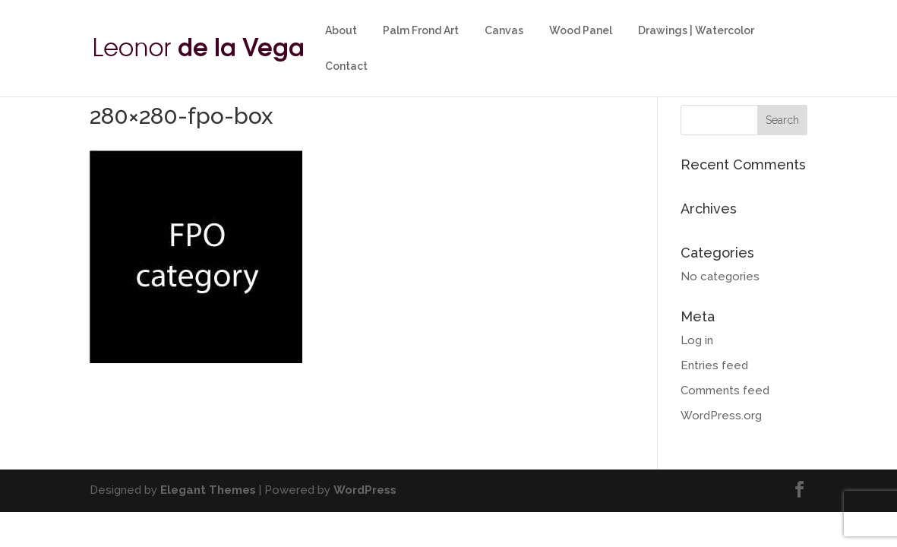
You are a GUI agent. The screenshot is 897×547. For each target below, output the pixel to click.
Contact (346, 66)
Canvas (504, 30)
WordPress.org (721, 415)
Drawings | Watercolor (696, 30)
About (341, 30)
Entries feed (714, 365)
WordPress (364, 490)
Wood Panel (580, 30)
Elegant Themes (208, 490)
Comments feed (725, 390)
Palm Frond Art (421, 30)
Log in (697, 340)
